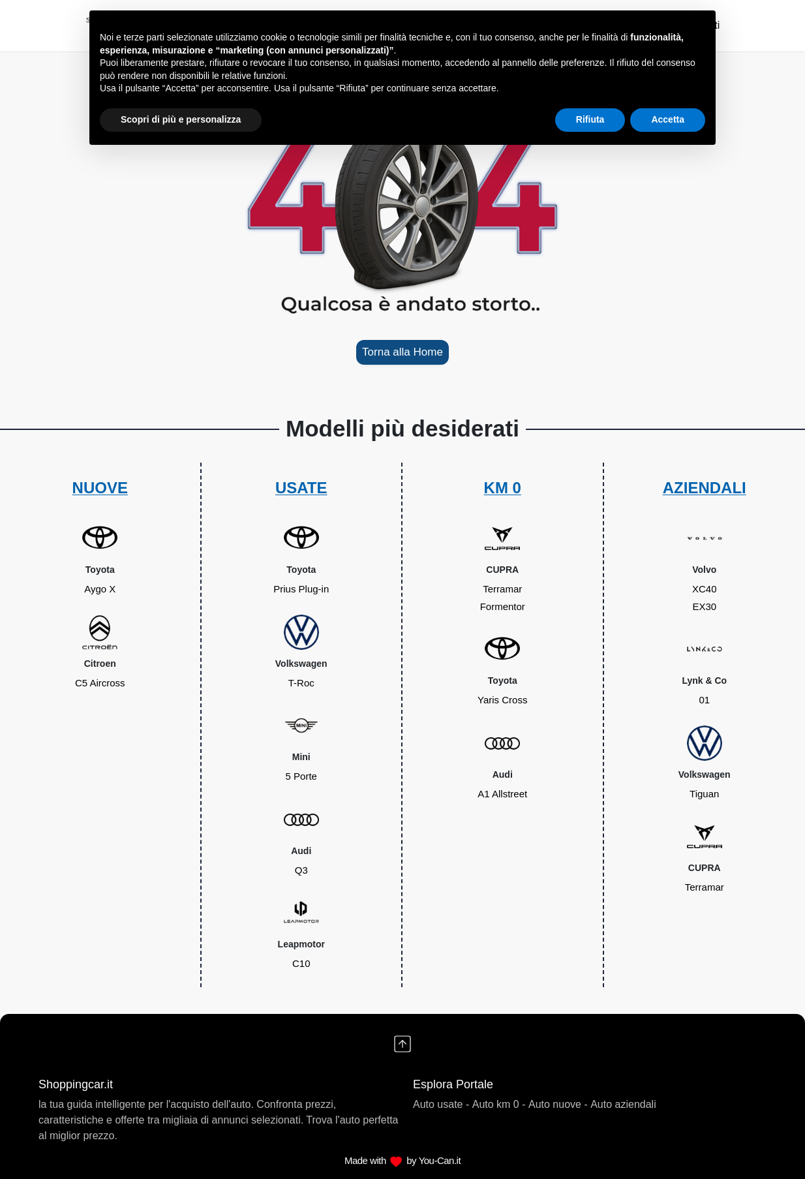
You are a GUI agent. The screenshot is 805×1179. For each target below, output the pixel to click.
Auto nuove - (558, 1104)
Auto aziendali (623, 1104)
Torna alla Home (402, 352)
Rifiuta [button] (590, 119)
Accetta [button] (667, 119)
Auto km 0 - (499, 1104)
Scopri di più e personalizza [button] (181, 119)
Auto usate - (441, 1104)
